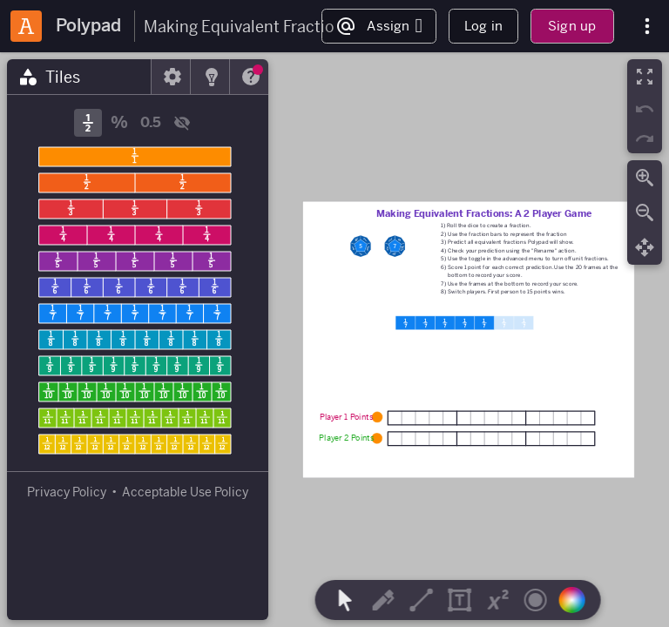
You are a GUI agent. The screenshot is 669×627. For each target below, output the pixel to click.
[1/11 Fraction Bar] (135, 418)
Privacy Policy (66, 492)
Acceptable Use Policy (185, 492)
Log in (483, 25)
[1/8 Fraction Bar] (135, 339)
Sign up (572, 25)
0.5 (150, 122)
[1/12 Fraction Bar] (135, 444)
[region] (334, 339)
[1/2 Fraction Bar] (135, 182)
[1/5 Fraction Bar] (135, 261)
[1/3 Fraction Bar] (135, 209)
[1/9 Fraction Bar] (135, 365)
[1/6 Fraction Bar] (135, 287)
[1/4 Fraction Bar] (135, 235)
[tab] (79, 76)
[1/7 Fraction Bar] (135, 313)
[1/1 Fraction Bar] (135, 156)
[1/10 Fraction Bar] (135, 391)
